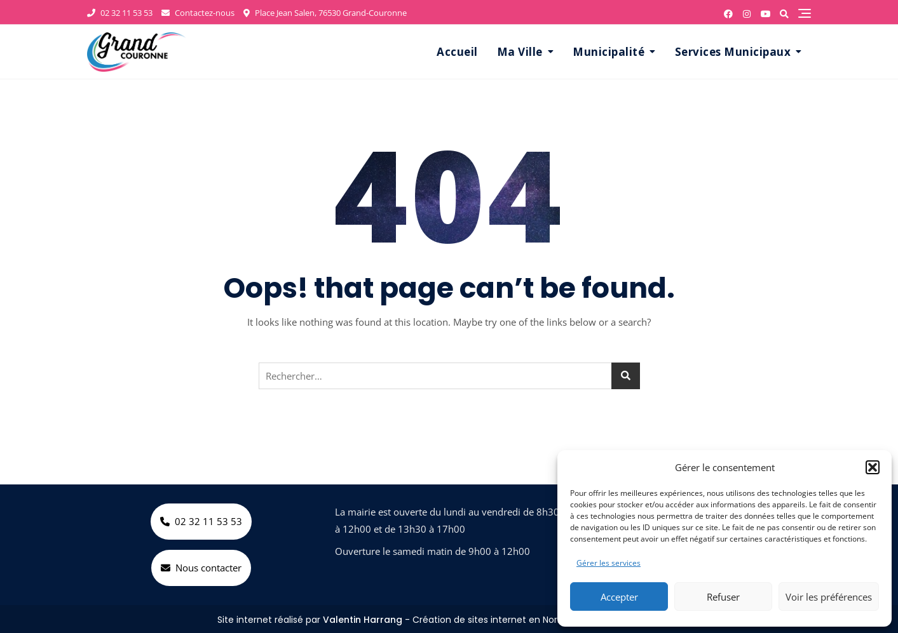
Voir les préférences (829, 596)
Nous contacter (201, 567)
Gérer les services (608, 562)
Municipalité (608, 51)
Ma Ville (520, 51)
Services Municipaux (733, 51)
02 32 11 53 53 (120, 12)
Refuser (723, 596)
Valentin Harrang (362, 619)
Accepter (619, 596)
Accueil (457, 51)
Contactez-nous (198, 12)
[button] (872, 467)
